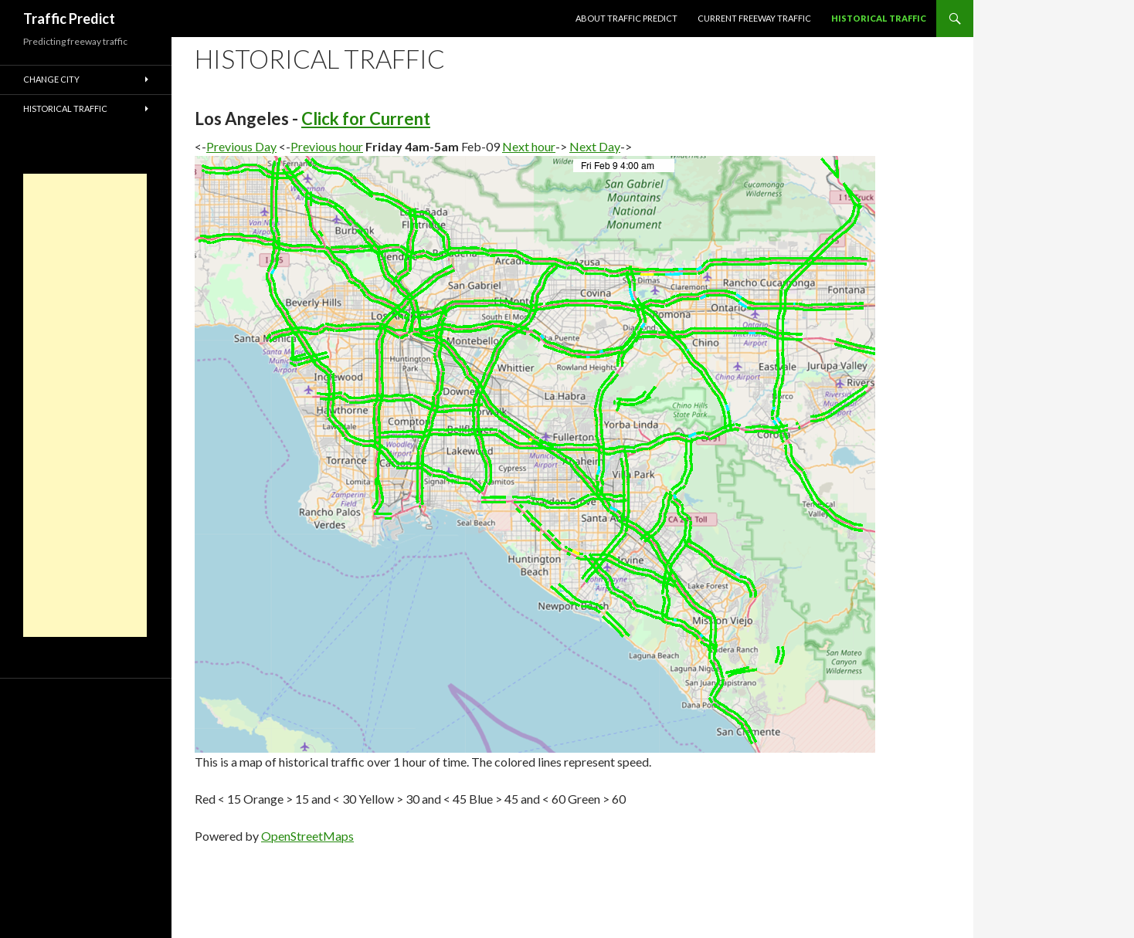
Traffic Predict (69, 18)
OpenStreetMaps (307, 835)
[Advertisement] (85, 405)
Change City (51, 79)
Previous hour (326, 146)
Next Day (594, 146)
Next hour (528, 146)
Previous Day (241, 146)
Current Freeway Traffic (754, 18)
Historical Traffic (878, 18)
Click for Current (365, 118)
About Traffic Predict (626, 18)
